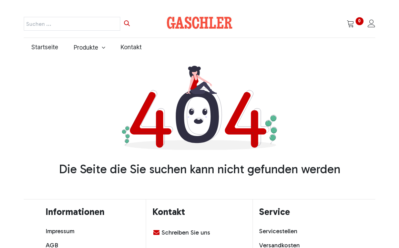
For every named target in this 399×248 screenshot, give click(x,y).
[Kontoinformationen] (371, 24)
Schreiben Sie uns (186, 232)
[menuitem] (45, 47)
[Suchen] (127, 24)
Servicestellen (278, 231)
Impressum (59, 231)
